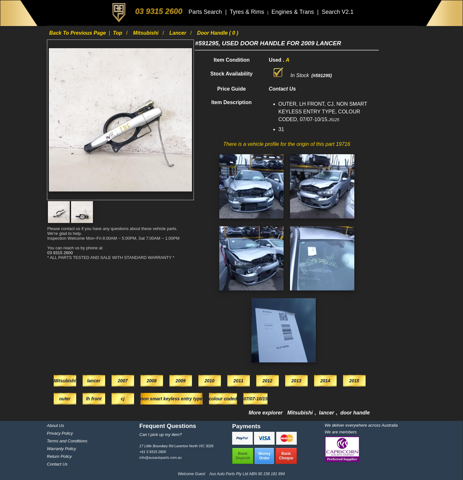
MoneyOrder (264, 455)
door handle (355, 412)
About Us (55, 425)
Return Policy (59, 456)
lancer (178, 33)
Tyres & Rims (248, 12)
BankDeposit (243, 455)
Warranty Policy (61, 448)
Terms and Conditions (67, 441)
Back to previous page (78, 33)
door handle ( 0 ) (217, 33)
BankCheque (286, 455)
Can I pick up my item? (160, 434)
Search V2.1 (337, 12)
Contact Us (57, 464)
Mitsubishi (146, 33)
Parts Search (205, 12)
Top (118, 33)
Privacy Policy (60, 433)
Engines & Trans (293, 12)
